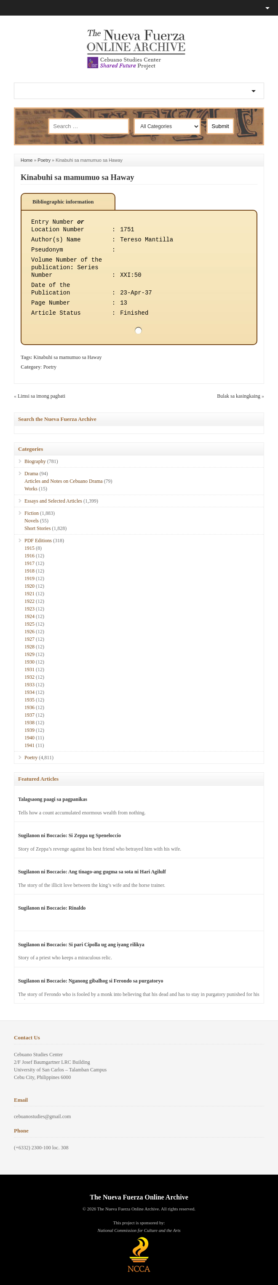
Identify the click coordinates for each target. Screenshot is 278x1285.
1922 (29, 601)
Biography (35, 461)
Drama (31, 474)
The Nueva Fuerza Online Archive (139, 1197)
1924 (29, 616)
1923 (29, 609)
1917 (29, 563)
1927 (29, 639)
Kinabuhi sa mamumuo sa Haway (77, 177)
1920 (29, 586)
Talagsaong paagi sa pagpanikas (52, 799)
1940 (29, 738)
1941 (29, 745)
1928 (29, 647)
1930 (29, 662)
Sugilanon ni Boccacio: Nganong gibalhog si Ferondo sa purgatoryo (90, 981)
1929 (29, 654)
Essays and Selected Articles (53, 501)
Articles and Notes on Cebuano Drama (63, 481)
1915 (29, 548)
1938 (29, 722)
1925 (29, 624)
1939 (29, 730)
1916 (29, 556)
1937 (29, 715)
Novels (31, 521)
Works (30, 489)
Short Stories (37, 528)
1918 (29, 571)
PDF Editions (38, 540)
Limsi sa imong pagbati (41, 396)
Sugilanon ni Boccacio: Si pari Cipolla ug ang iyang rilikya (81, 945)
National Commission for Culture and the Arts (138, 1230)
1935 (29, 700)
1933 (29, 685)
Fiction (31, 513)
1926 (29, 631)
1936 (29, 707)
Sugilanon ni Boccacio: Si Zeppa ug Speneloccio (69, 835)
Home (26, 160)
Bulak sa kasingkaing (238, 396)
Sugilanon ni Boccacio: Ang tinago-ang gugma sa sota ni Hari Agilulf (92, 872)
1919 (29, 578)
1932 (29, 677)
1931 (29, 669)
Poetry (44, 160)
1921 (29, 594)
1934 (29, 692)
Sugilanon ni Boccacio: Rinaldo (52, 908)
